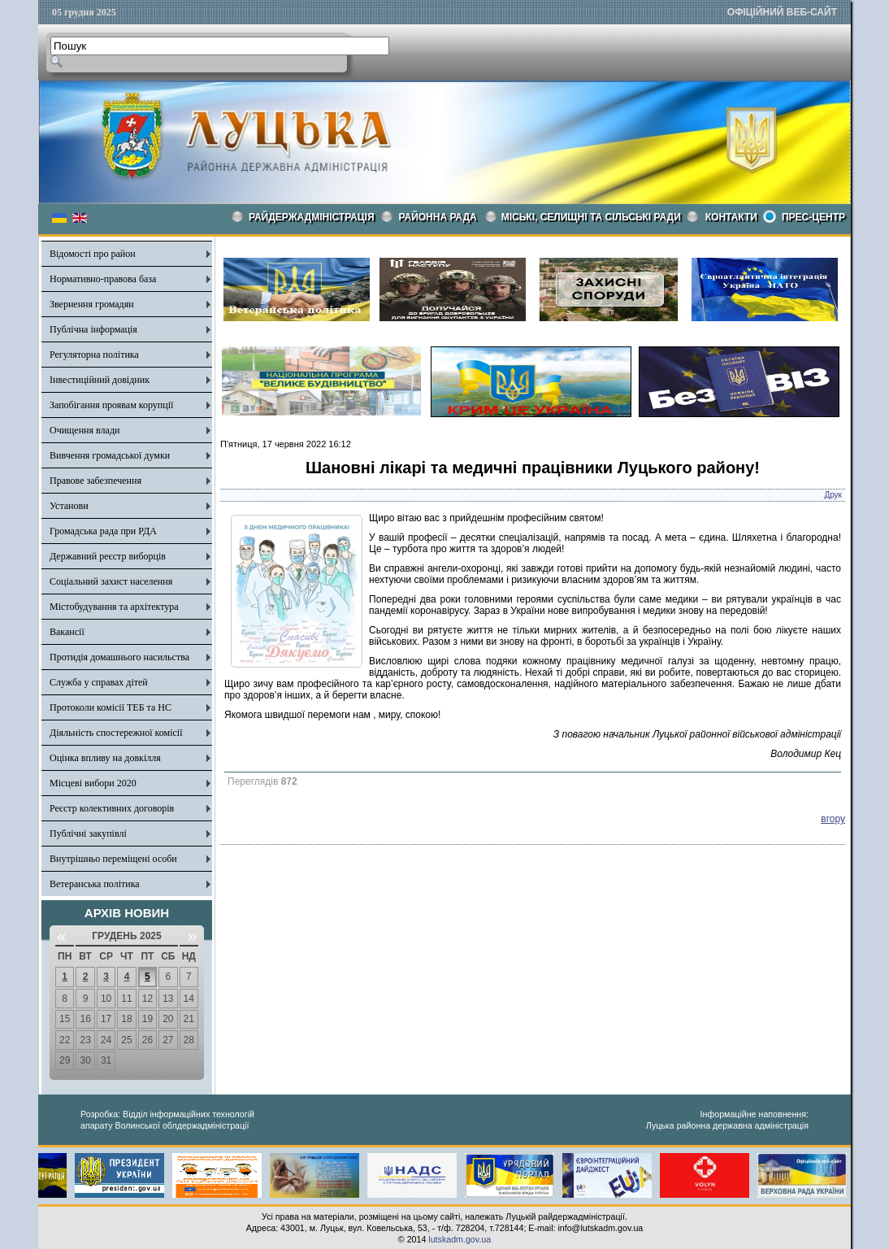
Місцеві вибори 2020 (93, 783)
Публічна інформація (93, 329)
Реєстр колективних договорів (112, 808)
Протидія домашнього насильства (119, 657)
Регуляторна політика (94, 354)
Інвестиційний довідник (100, 379)
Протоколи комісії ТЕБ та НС (110, 707)
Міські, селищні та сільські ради (591, 217)
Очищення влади (84, 430)
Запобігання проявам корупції (111, 405)
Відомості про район (93, 253)
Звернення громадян (92, 304)
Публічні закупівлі (88, 833)
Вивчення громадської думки (110, 455)
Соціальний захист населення (111, 581)
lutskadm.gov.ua (459, 1239)
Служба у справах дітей (99, 682)
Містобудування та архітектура (114, 606)
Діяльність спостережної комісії (116, 732)
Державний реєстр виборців (108, 556)
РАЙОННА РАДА (438, 217)
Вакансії (67, 632)
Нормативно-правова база (103, 279)
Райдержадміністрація (312, 217)
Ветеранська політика (95, 884)
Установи (69, 505)
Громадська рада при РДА (103, 531)
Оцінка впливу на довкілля (105, 758)
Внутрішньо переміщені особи (113, 858)
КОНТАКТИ (731, 217)
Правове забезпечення (95, 480)
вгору (833, 819)
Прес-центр (813, 217)
